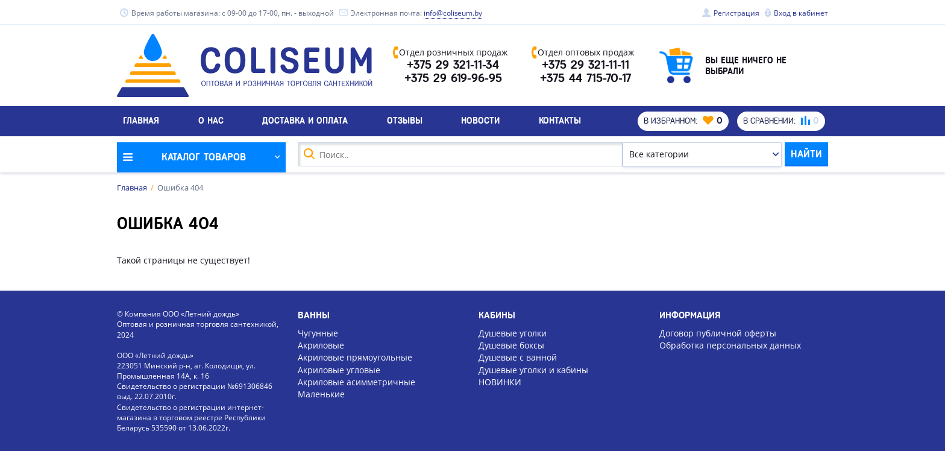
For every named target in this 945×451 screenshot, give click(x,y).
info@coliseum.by (453, 13)
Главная (141, 120)
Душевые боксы (511, 345)
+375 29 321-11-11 (585, 65)
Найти (806, 154)
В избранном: (683, 120)
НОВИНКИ (500, 382)
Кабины (497, 315)
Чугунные (318, 333)
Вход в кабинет (801, 13)
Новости (480, 120)
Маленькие (321, 394)
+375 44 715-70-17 (585, 78)
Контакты (560, 120)
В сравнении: (781, 120)
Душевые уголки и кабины (533, 370)
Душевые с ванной (518, 357)
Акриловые (321, 345)
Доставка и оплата (305, 120)
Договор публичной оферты (717, 333)
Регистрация (736, 13)
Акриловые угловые (339, 370)
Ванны (314, 315)
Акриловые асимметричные (356, 382)
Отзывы (404, 120)
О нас (211, 120)
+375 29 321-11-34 (453, 65)
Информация (690, 315)
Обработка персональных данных (730, 345)
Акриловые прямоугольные (355, 357)
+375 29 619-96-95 (453, 78)
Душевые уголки (513, 333)
